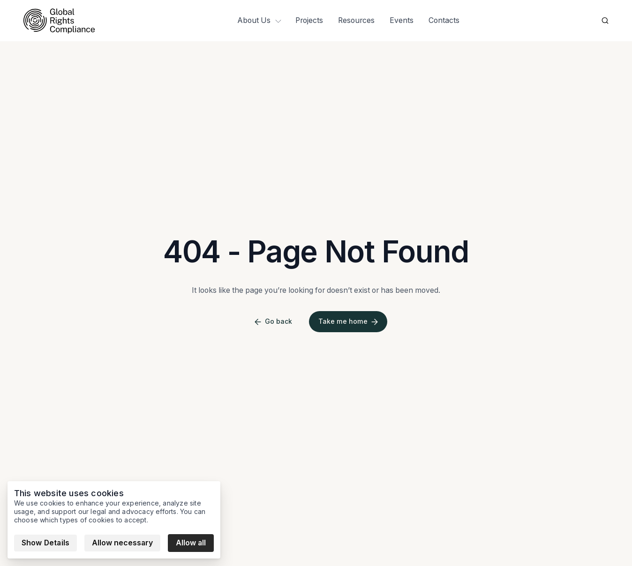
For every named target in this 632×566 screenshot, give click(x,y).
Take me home (348, 321)
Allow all (191, 542)
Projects (309, 20)
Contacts (444, 20)
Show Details (45, 542)
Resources (356, 20)
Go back (273, 321)
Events (402, 20)
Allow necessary (122, 542)
